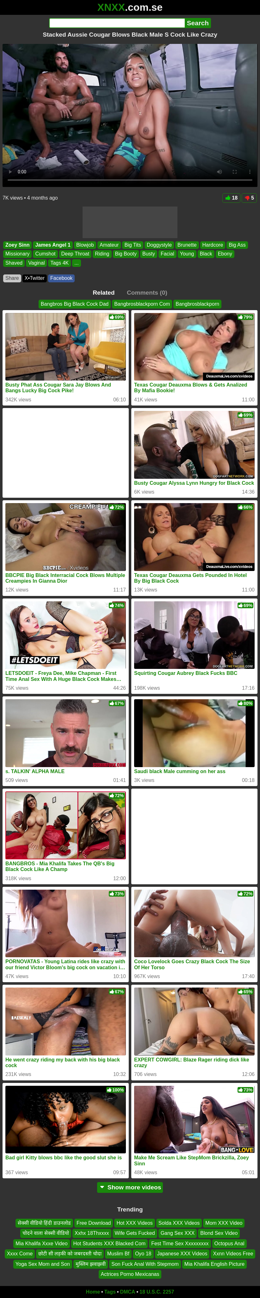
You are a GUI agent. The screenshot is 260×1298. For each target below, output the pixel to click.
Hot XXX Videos (134, 1223)
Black (206, 253)
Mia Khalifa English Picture (214, 1264)
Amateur (109, 245)
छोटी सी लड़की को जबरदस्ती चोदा (69, 1254)
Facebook (61, 278)
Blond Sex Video (219, 1233)
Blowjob (85, 245)
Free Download (94, 1223)
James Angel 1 (52, 245)
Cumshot (45, 253)
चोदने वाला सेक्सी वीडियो (45, 1233)
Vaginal (36, 263)
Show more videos (130, 1187)
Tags (110, 1292)
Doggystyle (159, 245)
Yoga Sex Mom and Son (42, 1264)
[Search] (117, 23)
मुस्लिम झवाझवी (91, 1264)
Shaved (13, 263)
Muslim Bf (118, 1254)
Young (187, 253)
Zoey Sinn (17, 245)
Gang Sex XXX (178, 1233)
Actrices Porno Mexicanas (130, 1274)
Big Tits (132, 245)
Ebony (225, 253)
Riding (102, 253)
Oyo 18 (143, 1254)
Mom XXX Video (223, 1223)
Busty (148, 253)
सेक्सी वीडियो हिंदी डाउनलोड (44, 1223)
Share (12, 278)
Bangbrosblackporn (197, 304)
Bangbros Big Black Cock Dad (74, 304)
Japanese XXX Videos (182, 1254)
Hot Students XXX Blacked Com (109, 1243)
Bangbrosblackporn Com (142, 304)
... (76, 263)
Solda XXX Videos (179, 1223)
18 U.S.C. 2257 (156, 1292)
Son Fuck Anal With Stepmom (145, 1264)
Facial (167, 253)
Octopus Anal (229, 1243)
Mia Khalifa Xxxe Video (41, 1243)
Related (104, 292)
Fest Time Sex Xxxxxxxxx (179, 1243)
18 (231, 198)
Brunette (186, 245)
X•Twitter (35, 278)
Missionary (17, 253)
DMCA (127, 1292)
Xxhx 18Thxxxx (92, 1233)
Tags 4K (59, 263)
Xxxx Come (20, 1254)
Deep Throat (75, 253)
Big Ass (237, 245)
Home (93, 1292)
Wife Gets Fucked (135, 1233)
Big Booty (126, 253)
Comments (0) (147, 292)
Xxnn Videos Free (233, 1254)
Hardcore (212, 245)
